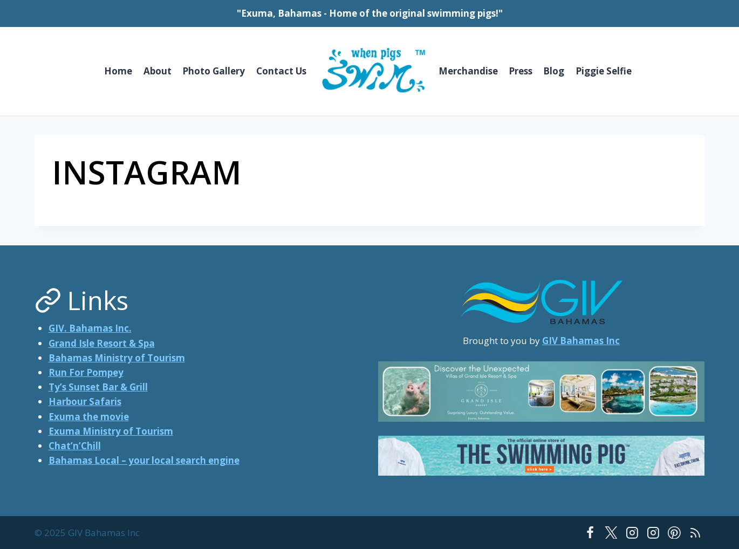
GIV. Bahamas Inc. (90, 328)
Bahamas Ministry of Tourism (117, 358)
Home (118, 71)
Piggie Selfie (604, 71)
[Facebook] (590, 532)
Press (520, 71)
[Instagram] (632, 532)
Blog (553, 71)
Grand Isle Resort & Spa (102, 343)
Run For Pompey (86, 372)
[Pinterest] (674, 532)
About (157, 71)
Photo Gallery (213, 71)
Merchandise (468, 71)
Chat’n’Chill (75, 446)
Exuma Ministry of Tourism (111, 431)
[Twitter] (611, 532)
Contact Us (281, 71)
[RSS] (695, 532)
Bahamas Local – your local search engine (144, 460)
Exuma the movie (89, 416)
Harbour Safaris (85, 401)
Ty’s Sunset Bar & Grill (98, 387)
